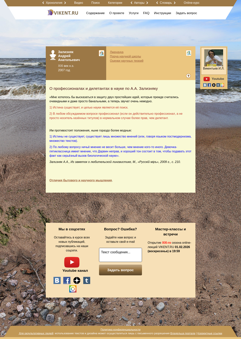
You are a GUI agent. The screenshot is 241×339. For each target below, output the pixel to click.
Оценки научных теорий (126, 60)
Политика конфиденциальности (120, 329)
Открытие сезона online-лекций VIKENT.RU (169, 247)
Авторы (139, 2)
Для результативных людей (36, 333)
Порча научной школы (125, 56)
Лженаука (117, 52)
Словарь (166, 2)
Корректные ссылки (210, 333)
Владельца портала (182, 333)
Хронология (54, 2)
